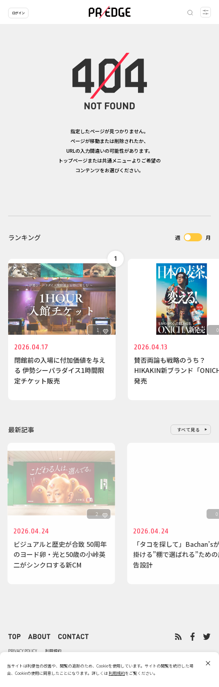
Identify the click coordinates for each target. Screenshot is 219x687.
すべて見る (188, 429)
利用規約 (53, 651)
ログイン (18, 13)
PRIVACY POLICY (22, 651)
